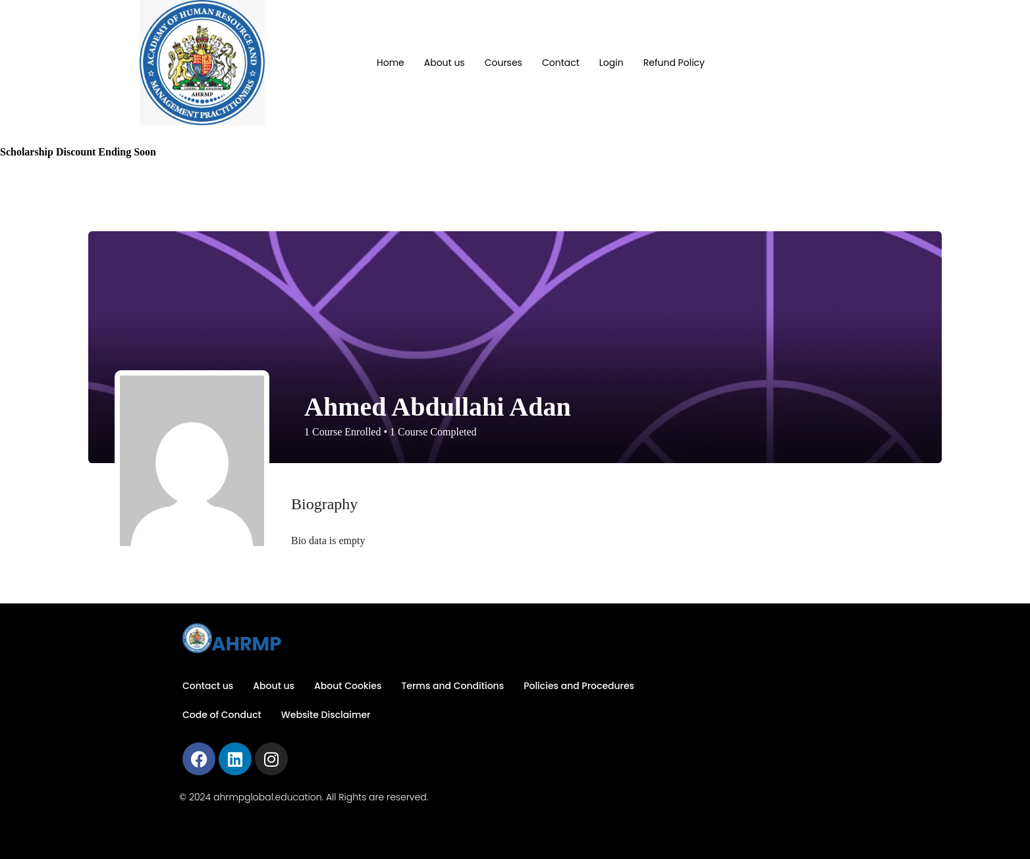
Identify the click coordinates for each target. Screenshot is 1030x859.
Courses (503, 62)
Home (390, 62)
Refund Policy (674, 62)
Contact (561, 62)
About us (444, 62)
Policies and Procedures (579, 685)
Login (611, 62)
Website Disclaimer (326, 714)
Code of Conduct (221, 714)
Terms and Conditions (452, 685)
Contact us (207, 685)
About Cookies (347, 685)
